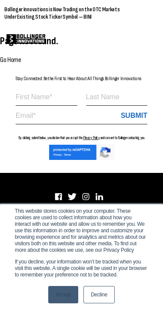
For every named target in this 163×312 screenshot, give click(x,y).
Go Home (10, 60)
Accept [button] (63, 295)
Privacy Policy (91, 137)
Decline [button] (99, 295)
